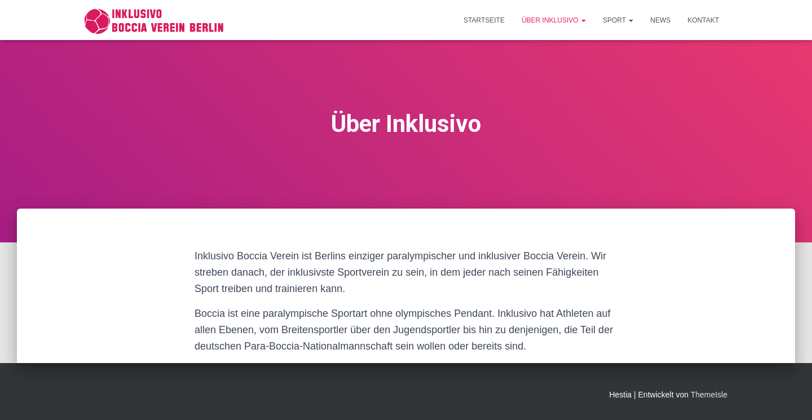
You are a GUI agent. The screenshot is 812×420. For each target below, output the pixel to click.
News (660, 20)
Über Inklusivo (554, 20)
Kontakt (703, 20)
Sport (618, 20)
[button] (583, 20)
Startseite (484, 20)
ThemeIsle (709, 394)
